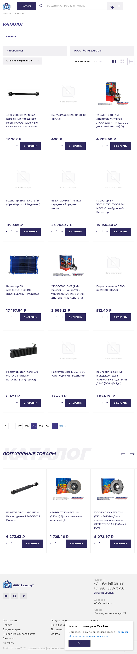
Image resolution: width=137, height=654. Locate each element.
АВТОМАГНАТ (15, 50)
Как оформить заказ (63, 625)
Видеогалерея (12, 629)
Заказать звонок (104, 592)
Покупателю (59, 620)
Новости (8, 625)
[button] (123, 454)
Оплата (55, 633)
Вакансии (9, 638)
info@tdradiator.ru (104, 603)
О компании (11, 620)
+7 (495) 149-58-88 (109, 583)
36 (100, 61)
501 (47, 426)
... (12, 426)
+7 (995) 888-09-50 (109, 588)
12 (94, 61)
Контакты (8, 642)
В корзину (30, 146)
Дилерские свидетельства (19, 633)
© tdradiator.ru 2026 (14, 648)
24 (97, 61)
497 (20, 426)
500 (41, 426)
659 (61, 426)
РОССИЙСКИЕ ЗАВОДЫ (87, 50)
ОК (79, 643)
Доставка (56, 629)
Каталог (96, 620)
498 (27, 426)
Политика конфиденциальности (48, 648)
